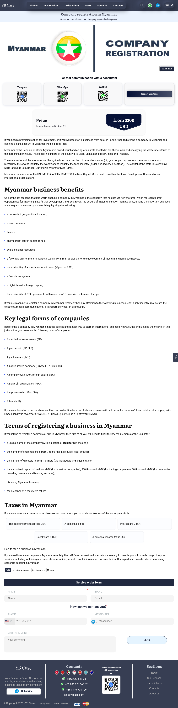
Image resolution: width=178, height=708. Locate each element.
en (167, 5)
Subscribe (24, 691)
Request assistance (154, 94)
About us (102, 5)
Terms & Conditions (60, 704)
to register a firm (38, 570)
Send (147, 640)
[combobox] (10, 621)
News (88, 5)
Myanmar (51, 570)
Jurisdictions (71, 5)
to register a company (21, 570)
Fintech (33, 5)
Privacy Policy (44, 704)
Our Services (51, 5)
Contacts (118, 5)
